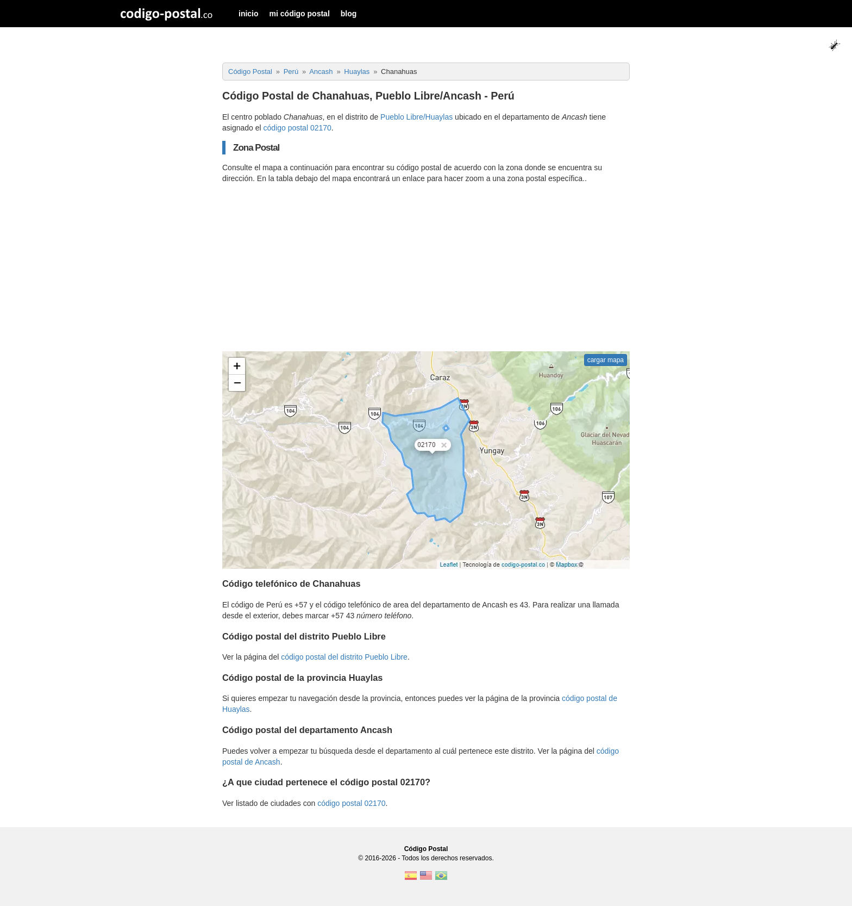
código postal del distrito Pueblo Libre (344, 657)
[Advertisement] (426, 267)
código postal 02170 (297, 127)
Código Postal (426, 849)
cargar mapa (605, 360)
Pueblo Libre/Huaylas (416, 117)
